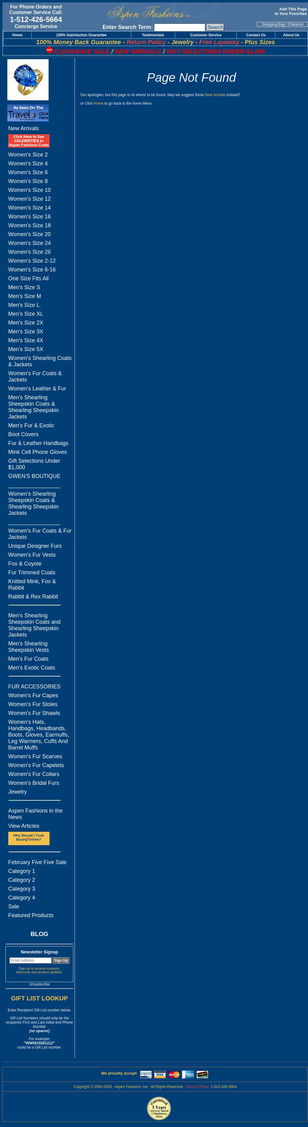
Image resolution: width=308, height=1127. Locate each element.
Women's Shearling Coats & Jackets (40, 361)
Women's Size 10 (29, 190)
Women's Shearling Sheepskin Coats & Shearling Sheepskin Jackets (33, 503)
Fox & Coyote (25, 564)
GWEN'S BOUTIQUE (34, 476)
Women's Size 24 (29, 243)
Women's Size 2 (28, 155)
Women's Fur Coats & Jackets (35, 376)
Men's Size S (24, 287)
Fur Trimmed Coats (31, 572)
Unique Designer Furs (35, 546)
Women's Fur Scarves (35, 756)
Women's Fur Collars (33, 774)
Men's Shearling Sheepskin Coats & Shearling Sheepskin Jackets (33, 407)
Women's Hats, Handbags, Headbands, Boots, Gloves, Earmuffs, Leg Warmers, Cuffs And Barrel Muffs (38, 735)
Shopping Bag (273, 24)
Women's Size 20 (29, 234)
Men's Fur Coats (28, 659)
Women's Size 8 (28, 181)
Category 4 (21, 898)
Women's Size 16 (29, 217)
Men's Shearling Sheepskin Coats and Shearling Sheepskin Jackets (34, 625)
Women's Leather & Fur (37, 389)
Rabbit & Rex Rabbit (33, 597)
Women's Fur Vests (32, 555)
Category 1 (21, 871)
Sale (13, 906)
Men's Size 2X (25, 323)
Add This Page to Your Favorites (291, 11)
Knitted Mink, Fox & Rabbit (32, 584)
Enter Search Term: (127, 27)
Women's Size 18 (29, 225)
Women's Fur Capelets (36, 765)
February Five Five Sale (37, 862)
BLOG (39, 934)
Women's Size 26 (29, 252)
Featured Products (30, 915)
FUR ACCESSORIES (34, 687)
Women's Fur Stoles (32, 704)
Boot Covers (23, 434)
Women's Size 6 (28, 172)
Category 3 (21, 889)
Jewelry (17, 792)
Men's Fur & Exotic (31, 425)
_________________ (34, 485)
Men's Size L (23, 305)
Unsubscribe (39, 984)
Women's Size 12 (29, 199)
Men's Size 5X (25, 349)
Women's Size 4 (28, 163)
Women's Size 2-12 (32, 261)
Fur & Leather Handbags (38, 443)
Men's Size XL (25, 314)
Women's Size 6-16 (32, 270)
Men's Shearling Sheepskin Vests (28, 647)
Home (98, 103)
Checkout (295, 24)
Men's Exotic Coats (31, 668)
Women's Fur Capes (33, 695)
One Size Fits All (28, 278)
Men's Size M (24, 296)
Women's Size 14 (29, 208)
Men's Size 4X (25, 340)
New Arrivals (23, 128)
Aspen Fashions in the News (35, 814)
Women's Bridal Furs (33, 783)
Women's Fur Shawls (34, 713)
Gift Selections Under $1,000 (34, 464)
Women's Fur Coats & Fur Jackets (40, 534)
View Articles (23, 826)
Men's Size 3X (25, 331)
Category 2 (21, 880)
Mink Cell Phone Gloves (37, 452)
